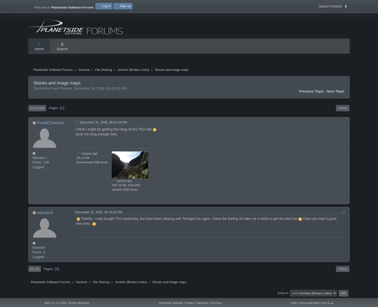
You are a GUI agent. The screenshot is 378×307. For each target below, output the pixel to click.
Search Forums (333, 5)
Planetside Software (171, 302)
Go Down (37, 108)
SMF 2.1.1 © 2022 (55, 302)
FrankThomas (51, 122)
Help (294, 302)
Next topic (336, 91)
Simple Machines (78, 302)
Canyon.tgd (87, 153)
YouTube (216, 302)
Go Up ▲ (328, 302)
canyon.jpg (122, 181)
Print (342, 108)
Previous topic (311, 91)
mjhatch (45, 212)
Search (62, 47)
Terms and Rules (309, 302)
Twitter (190, 302)
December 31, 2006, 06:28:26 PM (98, 212)
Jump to (282, 293)
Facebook (202, 302)
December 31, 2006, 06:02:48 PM (103, 122)
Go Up (34, 269)
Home (39, 47)
